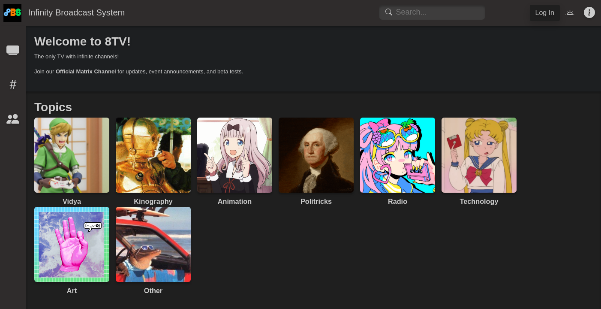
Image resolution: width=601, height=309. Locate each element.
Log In (544, 12)
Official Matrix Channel (86, 71)
